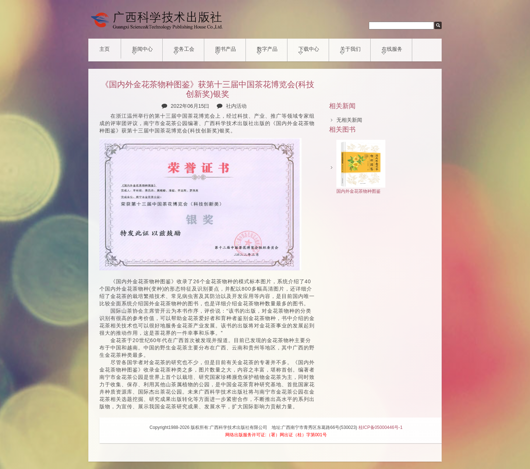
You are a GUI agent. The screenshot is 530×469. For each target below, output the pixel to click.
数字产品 (267, 50)
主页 (104, 49)
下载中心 (308, 50)
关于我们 (350, 50)
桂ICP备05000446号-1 (380, 427)
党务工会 (184, 50)
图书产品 (225, 50)
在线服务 (392, 50)
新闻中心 (142, 50)
